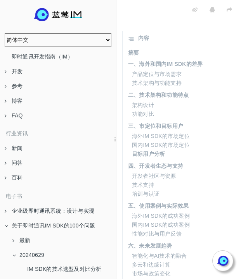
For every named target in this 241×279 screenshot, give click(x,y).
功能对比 (143, 114)
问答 (14, 163)
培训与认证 (146, 194)
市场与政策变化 (151, 273)
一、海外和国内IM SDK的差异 (165, 64)
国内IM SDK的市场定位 (161, 145)
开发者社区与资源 (154, 176)
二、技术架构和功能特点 (158, 95)
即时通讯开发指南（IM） (42, 56)
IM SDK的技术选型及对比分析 (64, 269)
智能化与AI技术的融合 (159, 256)
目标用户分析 (148, 154)
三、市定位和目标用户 (155, 126)
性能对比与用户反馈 (157, 234)
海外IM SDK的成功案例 (161, 216)
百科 (14, 177)
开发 (14, 71)
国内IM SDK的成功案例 (161, 225)
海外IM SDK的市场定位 (161, 136)
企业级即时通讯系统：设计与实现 (49, 211)
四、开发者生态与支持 (155, 166)
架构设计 (143, 105)
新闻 (14, 148)
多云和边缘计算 (151, 265)
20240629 (28, 255)
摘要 (133, 53)
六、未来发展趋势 (150, 246)
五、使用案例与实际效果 (158, 206)
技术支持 (143, 185)
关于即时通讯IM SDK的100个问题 (50, 225)
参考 (14, 86)
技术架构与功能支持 (157, 83)
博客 (14, 101)
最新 (21, 240)
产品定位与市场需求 (157, 74)
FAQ (14, 115)
